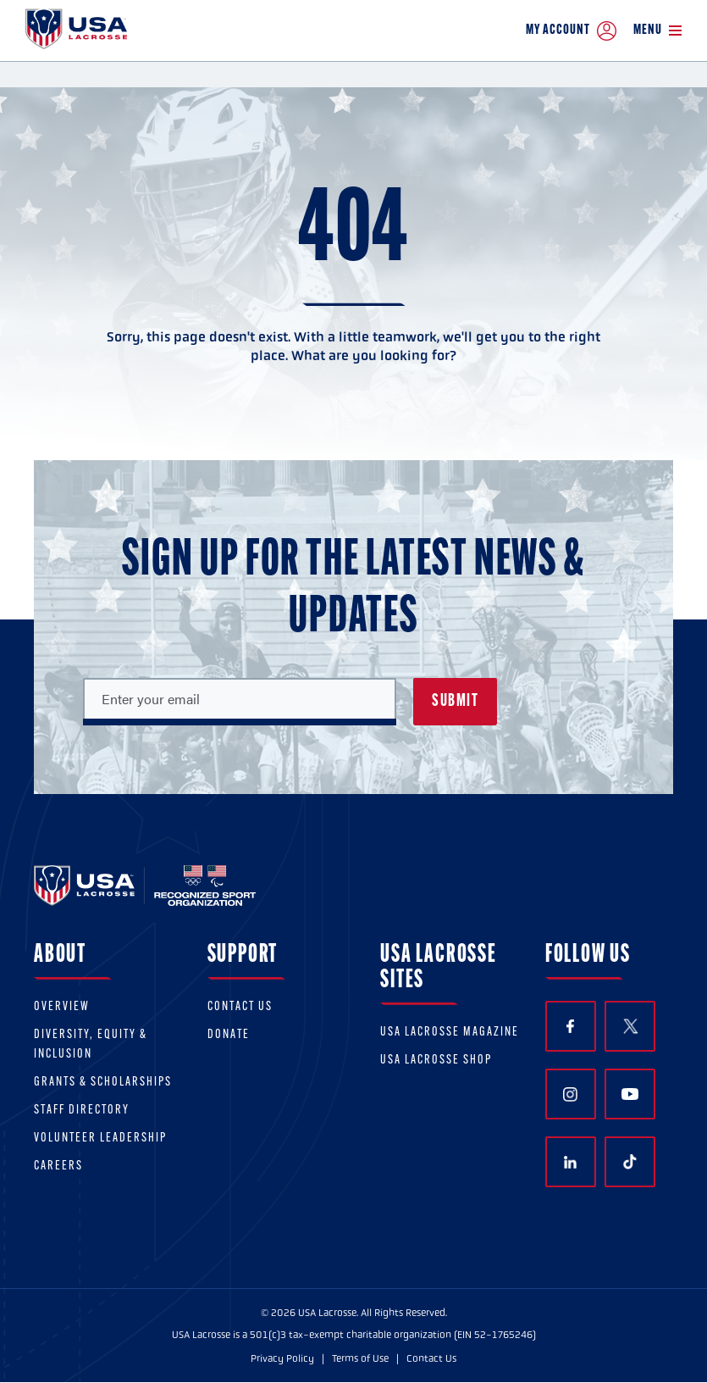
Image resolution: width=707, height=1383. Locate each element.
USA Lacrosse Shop (436, 1060)
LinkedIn (570, 1162)
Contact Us (240, 1007)
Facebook (570, 1026)
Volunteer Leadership (100, 1138)
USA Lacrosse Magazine (449, 1032)
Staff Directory (82, 1110)
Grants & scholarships (103, 1082)
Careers (58, 1166)
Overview (62, 1007)
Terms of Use (360, 1358)
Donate (228, 1035)
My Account (571, 31)
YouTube (629, 1094)
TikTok (629, 1161)
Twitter (629, 1026)
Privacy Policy (282, 1358)
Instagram (570, 1094)
